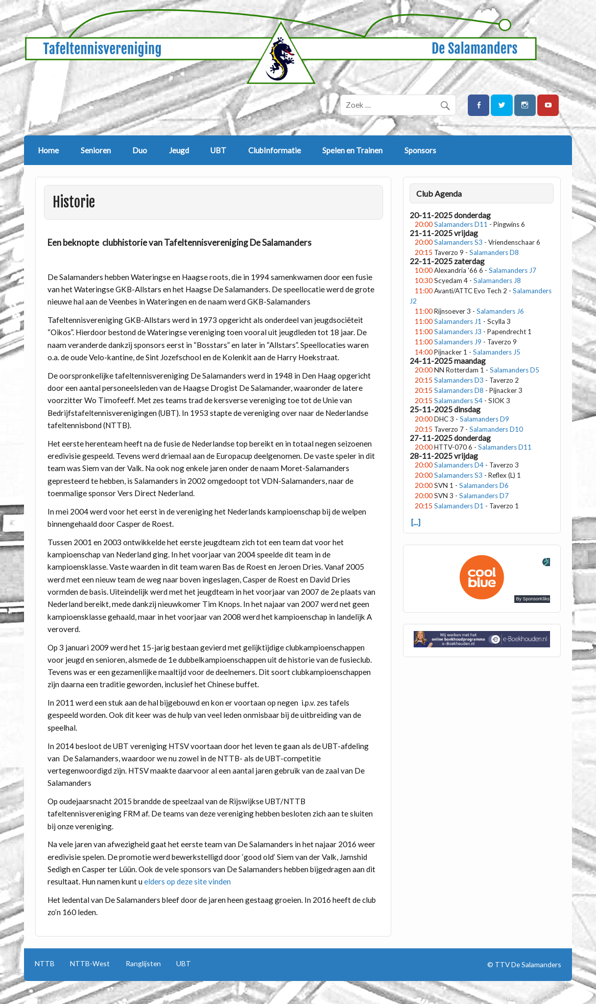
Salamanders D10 (496, 429)
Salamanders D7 (484, 496)
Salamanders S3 (458, 242)
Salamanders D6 (484, 485)
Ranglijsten (143, 963)
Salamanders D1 (459, 506)
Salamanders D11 (461, 224)
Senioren (96, 150)
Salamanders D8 (494, 252)
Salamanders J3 (458, 332)
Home (48, 150)
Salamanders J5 (496, 352)
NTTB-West (90, 963)
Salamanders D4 (459, 465)
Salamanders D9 (484, 419)
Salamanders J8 (497, 280)
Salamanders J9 (458, 342)
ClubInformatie (274, 150)
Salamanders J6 (500, 311)
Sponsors (420, 150)
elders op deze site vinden (187, 881)
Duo (139, 150)
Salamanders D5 (514, 370)
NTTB (45, 963)
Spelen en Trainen (352, 150)
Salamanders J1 (458, 321)
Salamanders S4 (458, 400)
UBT (218, 150)
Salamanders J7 (512, 270)
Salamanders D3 (459, 380)
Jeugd (179, 150)
